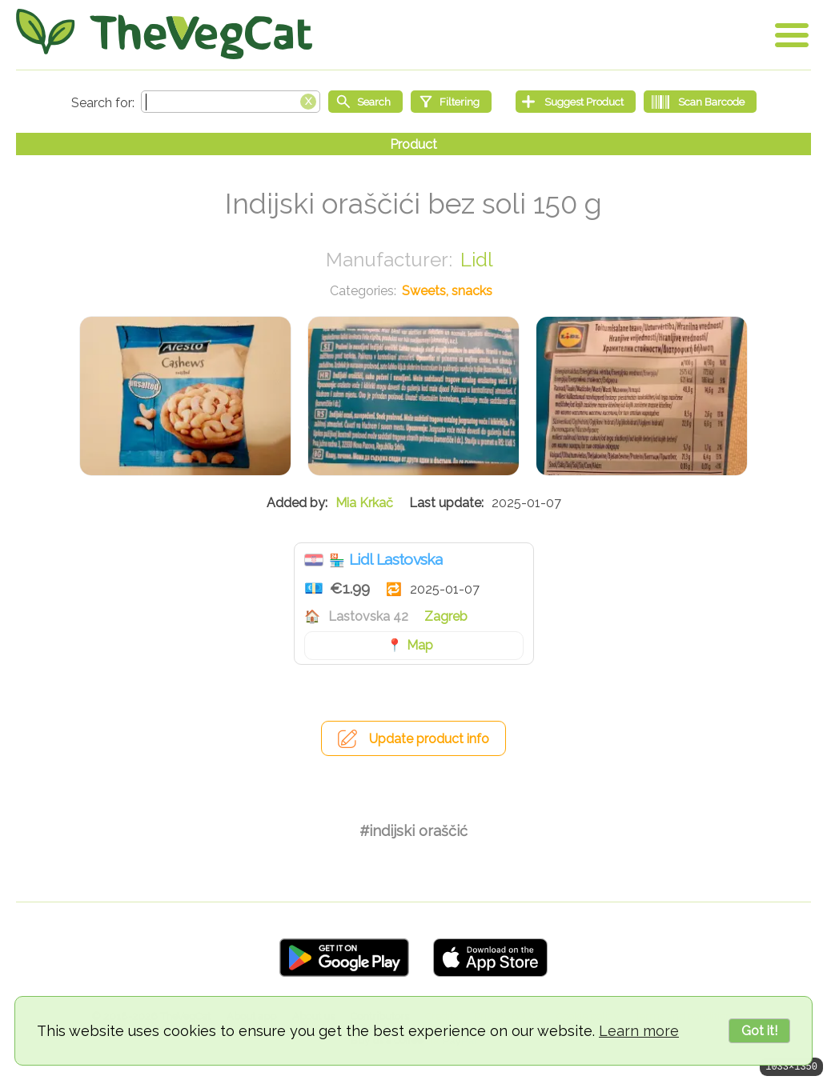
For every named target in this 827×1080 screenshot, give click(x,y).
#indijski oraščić (413, 830)
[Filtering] (451, 101)
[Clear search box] (308, 100)
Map (420, 645)
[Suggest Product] (576, 101)
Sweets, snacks (447, 290)
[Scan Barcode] (700, 101)
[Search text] (230, 101)
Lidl (476, 259)
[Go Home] (164, 34)
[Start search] (365, 101)
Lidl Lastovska (396, 559)
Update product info (429, 738)
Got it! (759, 1030)
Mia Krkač (364, 502)
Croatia (313, 560)
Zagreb (446, 616)
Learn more (639, 1030)
